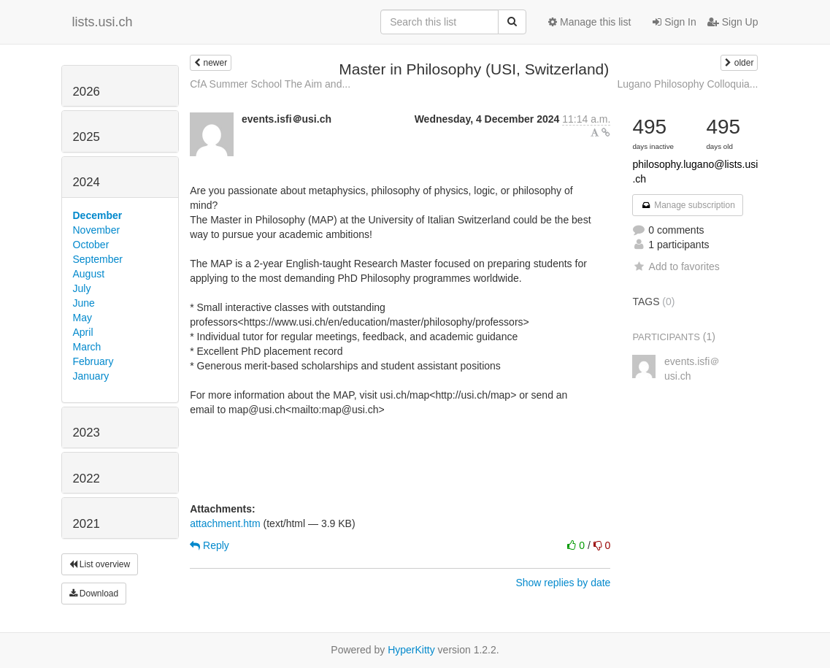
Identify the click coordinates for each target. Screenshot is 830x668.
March (87, 347)
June (84, 303)
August (89, 274)
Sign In (674, 22)
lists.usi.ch (102, 22)
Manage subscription (687, 205)
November (96, 230)
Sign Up (732, 22)
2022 (86, 478)
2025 (86, 137)
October (91, 244)
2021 (86, 524)
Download (94, 593)
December (98, 215)
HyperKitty (411, 650)
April (83, 332)
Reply (209, 545)
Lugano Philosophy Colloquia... (687, 84)
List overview (100, 564)
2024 (86, 182)
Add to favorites (675, 266)
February (93, 361)
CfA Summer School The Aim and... (270, 84)
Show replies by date (562, 582)
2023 (86, 432)
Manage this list (589, 22)
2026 (86, 92)
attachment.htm (225, 523)
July (82, 288)
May (82, 317)
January (91, 376)
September (98, 259)
